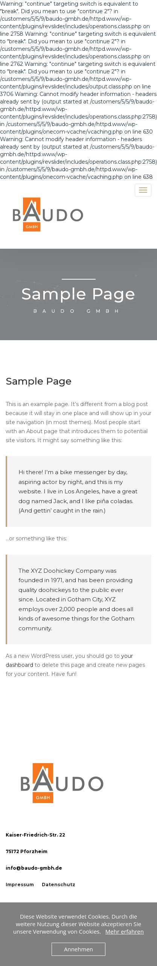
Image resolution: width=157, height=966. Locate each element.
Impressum (20, 884)
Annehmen (78, 949)
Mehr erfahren (124, 931)
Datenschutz (58, 884)
